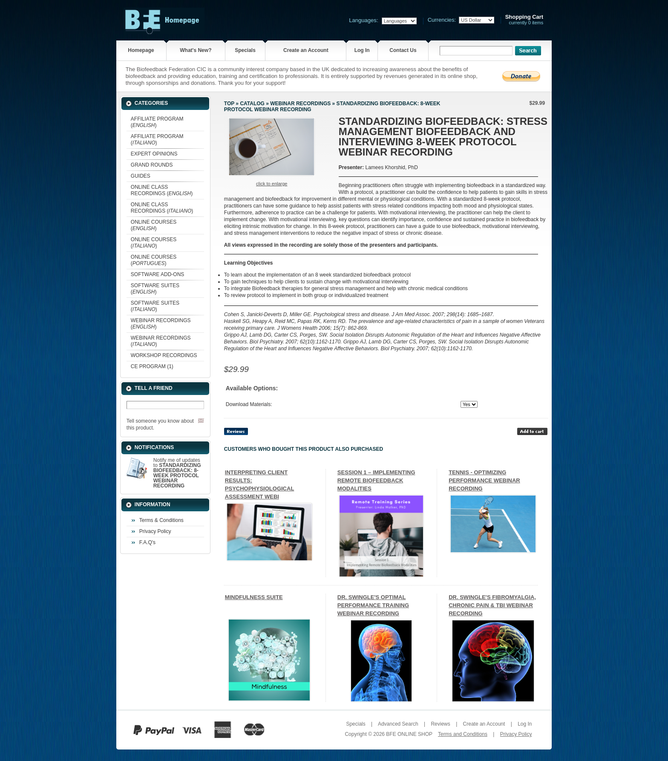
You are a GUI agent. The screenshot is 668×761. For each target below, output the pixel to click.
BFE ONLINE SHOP (409, 734)
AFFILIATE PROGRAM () (157, 122)
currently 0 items (524, 19)
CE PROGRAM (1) (152, 366)
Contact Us (402, 50)
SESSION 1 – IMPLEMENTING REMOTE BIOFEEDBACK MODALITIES (376, 480)
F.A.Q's (147, 542)
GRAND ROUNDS (152, 165)
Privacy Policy (155, 531)
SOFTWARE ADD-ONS (157, 274)
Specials (245, 50)
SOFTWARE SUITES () (155, 288)
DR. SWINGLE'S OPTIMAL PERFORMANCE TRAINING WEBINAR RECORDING (373, 605)
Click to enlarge (271, 183)
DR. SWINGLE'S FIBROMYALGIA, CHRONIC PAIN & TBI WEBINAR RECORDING (492, 605)
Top (229, 104)
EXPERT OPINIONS (154, 154)
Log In (362, 50)
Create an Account (305, 50)
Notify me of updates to (177, 473)
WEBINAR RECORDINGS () (161, 323)
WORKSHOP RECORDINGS (164, 355)
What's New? (195, 50)
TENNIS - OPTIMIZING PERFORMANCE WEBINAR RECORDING (484, 480)
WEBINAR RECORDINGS (300, 104)
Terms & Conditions (161, 520)
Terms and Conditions (462, 734)
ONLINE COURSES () (153, 225)
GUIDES (140, 176)
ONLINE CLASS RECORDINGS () (162, 190)
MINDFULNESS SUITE (254, 597)
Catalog (252, 104)
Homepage (141, 50)
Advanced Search (398, 724)
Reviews (440, 724)
